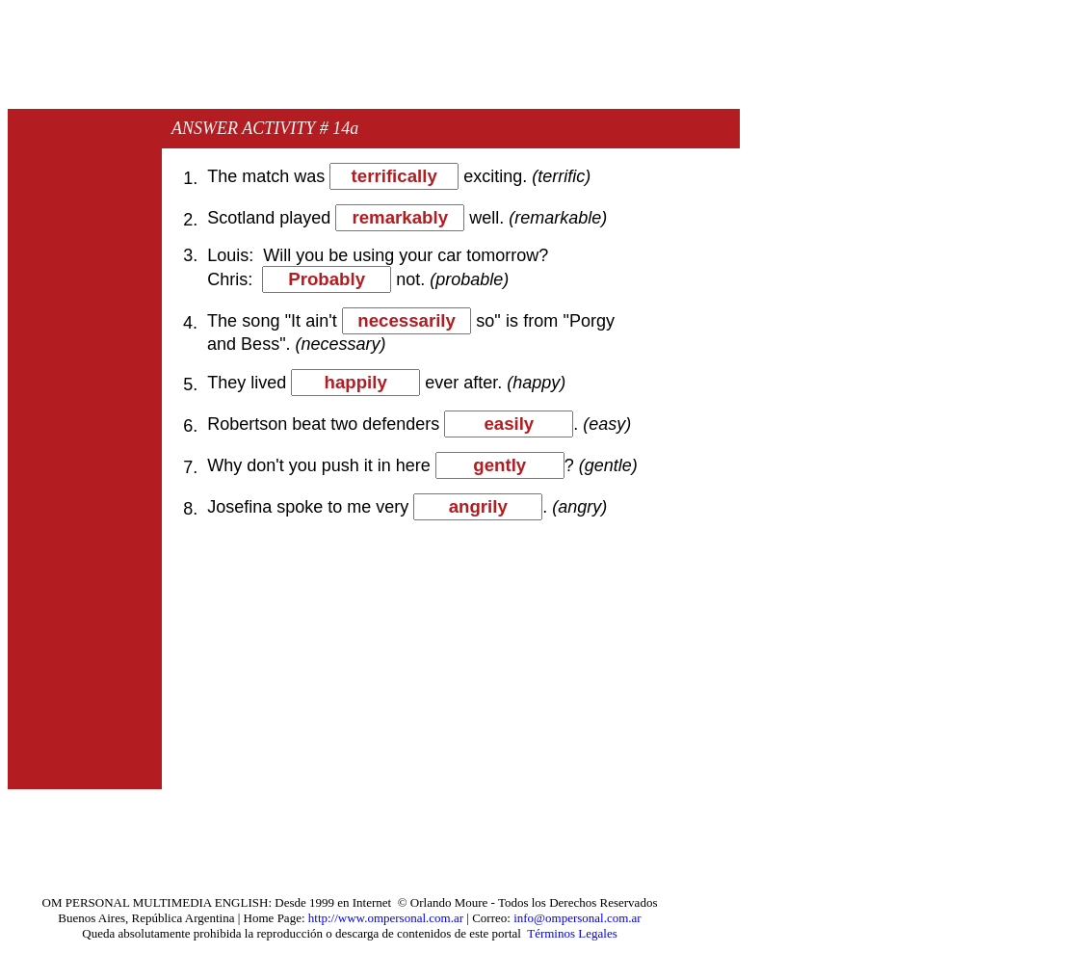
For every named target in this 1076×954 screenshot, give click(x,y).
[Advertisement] (358, 60)
